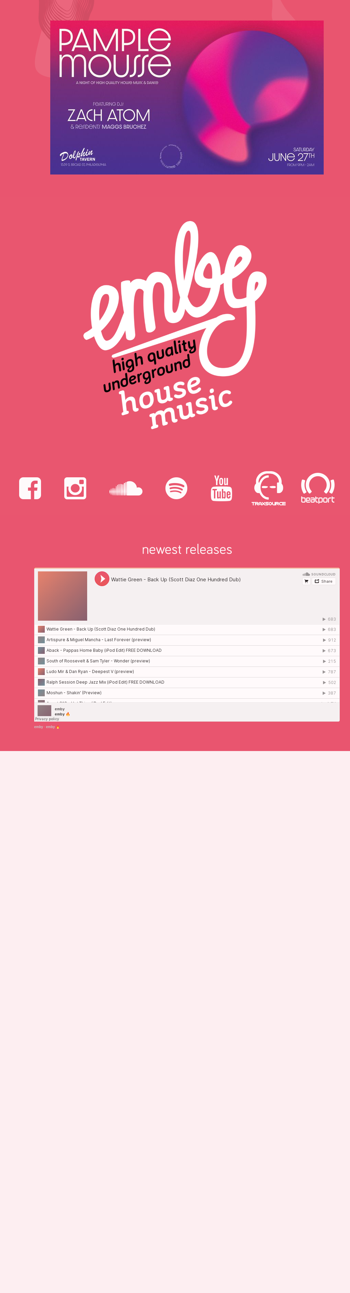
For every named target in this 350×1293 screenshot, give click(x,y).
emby (38, 727)
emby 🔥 (53, 727)
